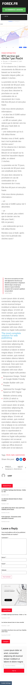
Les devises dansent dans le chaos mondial (12, 622)
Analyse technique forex (8, 53)
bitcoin (8, 455)
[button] (17, 459)
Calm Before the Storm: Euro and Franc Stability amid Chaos (13, 508)
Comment (4, 537)
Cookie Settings (6, 683)
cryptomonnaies (20, 455)
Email (3, 563)
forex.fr (10, 4)
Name (3, 557)
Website (3, 570)
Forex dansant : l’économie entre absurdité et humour (11, 517)
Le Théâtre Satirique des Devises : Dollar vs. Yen (13, 614)
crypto (13, 455)
